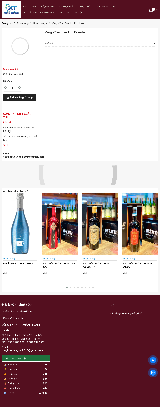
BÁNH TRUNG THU (105, 6)
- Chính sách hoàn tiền (13, 318)
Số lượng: (8, 81)
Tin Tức (78, 12)
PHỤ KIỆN (64, 12)
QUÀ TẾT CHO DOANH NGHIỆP (39, 12)
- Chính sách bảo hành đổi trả (17, 311)
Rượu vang (29, 6)
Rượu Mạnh (47, 6)
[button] (67, 287)
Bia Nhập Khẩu (67, 6)
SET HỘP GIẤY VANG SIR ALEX (138, 265)
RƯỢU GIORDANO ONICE (18, 263)
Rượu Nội (85, 6)
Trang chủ (7, 23)
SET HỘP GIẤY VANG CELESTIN (96, 265)
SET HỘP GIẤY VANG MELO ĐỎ (59, 265)
